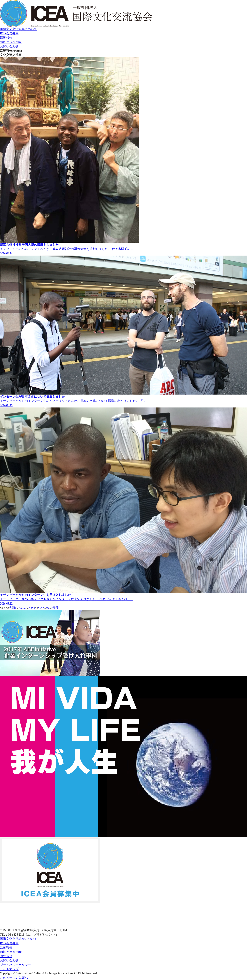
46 (39, 608)
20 (22, 608)
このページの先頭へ (14, 978)
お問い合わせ (9, 46)
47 (42, 608)
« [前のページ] (16, 608)
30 (25, 608)
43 (30, 608)
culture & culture (11, 42)
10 (19, 608)
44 (33, 608)
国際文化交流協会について (18, 29)
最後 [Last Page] (55, 608)
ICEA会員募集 (9, 33)
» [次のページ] (51, 608)
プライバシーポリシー (15, 965)
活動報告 (6, 38)
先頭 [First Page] (12, 608)
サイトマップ (9, 969)
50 (47, 608)
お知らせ (6, 956)
